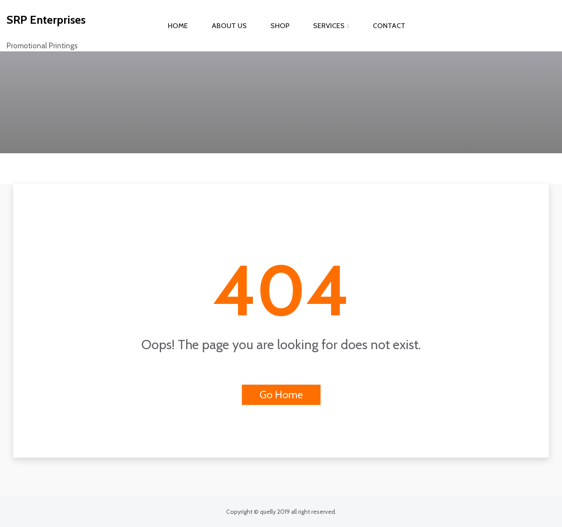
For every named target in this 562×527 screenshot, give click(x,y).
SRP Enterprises (46, 20)
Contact (389, 26)
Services (329, 26)
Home (178, 26)
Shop (279, 26)
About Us (229, 26)
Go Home (281, 394)
